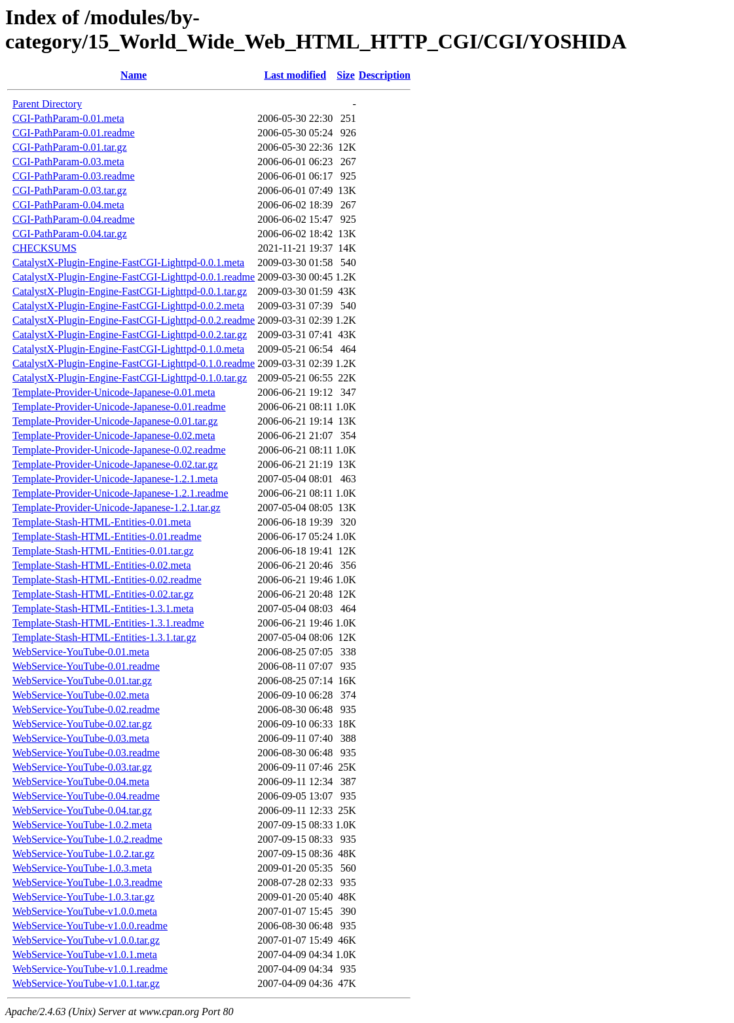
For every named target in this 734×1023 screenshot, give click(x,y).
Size (346, 75)
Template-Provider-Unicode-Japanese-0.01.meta (113, 392)
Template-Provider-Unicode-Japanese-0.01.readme (119, 406)
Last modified (295, 75)
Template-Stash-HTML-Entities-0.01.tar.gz (103, 550)
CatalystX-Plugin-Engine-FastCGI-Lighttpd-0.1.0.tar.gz (129, 377)
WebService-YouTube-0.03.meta (80, 738)
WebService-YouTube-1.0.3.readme (87, 882)
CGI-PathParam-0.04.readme (73, 219)
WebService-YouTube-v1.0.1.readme (90, 969)
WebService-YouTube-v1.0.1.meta (84, 954)
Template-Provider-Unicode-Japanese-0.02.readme (119, 449)
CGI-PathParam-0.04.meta (68, 204)
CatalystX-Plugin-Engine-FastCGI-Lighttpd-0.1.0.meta (128, 349)
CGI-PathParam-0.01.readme (73, 132)
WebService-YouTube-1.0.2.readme (87, 839)
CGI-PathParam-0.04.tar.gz (69, 233)
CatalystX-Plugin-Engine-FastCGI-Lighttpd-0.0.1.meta (128, 262)
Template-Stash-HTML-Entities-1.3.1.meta (103, 608)
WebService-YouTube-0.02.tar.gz (82, 723)
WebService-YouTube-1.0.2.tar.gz (83, 853)
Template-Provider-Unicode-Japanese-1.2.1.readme (120, 493)
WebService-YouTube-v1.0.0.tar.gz (86, 940)
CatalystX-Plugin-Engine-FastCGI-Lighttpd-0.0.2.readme (133, 320)
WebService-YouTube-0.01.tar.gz (82, 680)
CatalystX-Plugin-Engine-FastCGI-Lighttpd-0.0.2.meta (128, 305)
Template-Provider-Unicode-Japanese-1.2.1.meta (115, 478)
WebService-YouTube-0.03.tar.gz (82, 767)
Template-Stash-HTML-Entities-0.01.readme (107, 536)
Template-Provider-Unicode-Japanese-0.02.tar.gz (115, 464)
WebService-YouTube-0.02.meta (80, 695)
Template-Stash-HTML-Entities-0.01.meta (101, 522)
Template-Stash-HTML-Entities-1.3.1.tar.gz (104, 637)
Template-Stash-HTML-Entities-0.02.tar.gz (103, 594)
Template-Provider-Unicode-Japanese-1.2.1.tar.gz (116, 507)
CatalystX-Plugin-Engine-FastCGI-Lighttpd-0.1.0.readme (133, 363)
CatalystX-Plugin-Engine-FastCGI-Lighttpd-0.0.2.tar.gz (129, 334)
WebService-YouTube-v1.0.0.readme (90, 925)
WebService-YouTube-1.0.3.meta (82, 868)
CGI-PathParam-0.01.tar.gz (69, 147)
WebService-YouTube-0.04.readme (86, 795)
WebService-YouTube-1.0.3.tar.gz (83, 896)
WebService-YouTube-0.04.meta (80, 781)
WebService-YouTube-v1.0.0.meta (84, 911)
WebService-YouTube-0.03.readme (86, 752)
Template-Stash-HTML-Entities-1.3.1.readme (108, 622)
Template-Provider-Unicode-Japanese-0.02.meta (113, 435)
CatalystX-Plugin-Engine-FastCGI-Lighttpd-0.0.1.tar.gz (129, 291)
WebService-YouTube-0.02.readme (86, 709)
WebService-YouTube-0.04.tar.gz (82, 810)
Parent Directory (47, 103)
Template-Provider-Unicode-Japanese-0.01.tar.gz (115, 421)
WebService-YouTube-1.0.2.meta (82, 824)
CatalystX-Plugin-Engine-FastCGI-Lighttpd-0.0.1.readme (133, 276)
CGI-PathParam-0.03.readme (73, 176)
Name (133, 75)
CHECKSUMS (44, 248)
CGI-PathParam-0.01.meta (68, 118)
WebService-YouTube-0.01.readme (86, 666)
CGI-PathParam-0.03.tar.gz (69, 190)
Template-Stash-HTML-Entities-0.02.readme (107, 579)
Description (385, 75)
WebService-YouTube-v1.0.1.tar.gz (86, 983)
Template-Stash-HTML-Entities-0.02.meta (101, 565)
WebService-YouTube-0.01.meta (80, 651)
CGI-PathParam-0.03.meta (68, 161)
